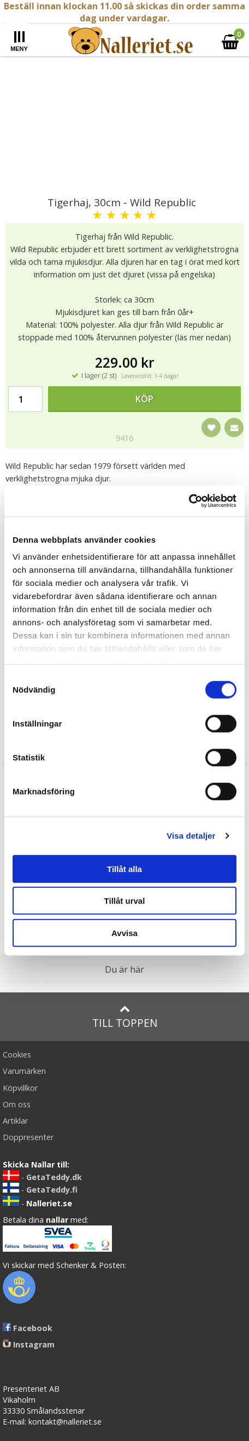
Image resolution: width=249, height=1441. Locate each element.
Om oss (17, 1104)
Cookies (17, 1054)
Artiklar (15, 1120)
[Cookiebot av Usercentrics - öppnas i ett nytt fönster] (188, 501)
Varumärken (24, 1071)
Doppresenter (28, 1137)
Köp (144, 399)
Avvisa (124, 932)
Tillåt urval (124, 900)
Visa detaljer (191, 835)
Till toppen (124, 1016)
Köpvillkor (20, 1088)
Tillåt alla (124, 868)
